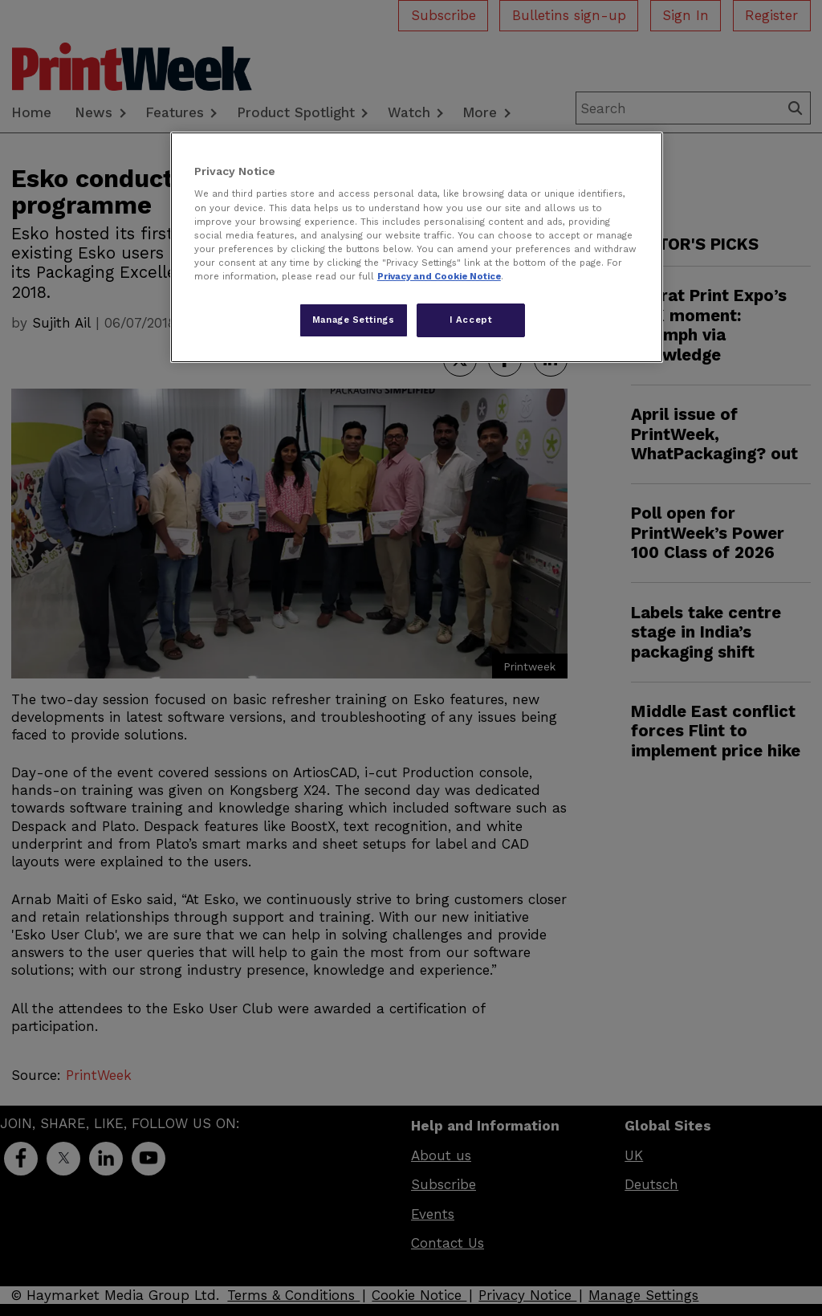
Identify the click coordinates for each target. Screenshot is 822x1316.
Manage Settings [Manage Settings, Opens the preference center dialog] (353, 319)
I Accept (471, 319)
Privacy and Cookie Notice (439, 276)
